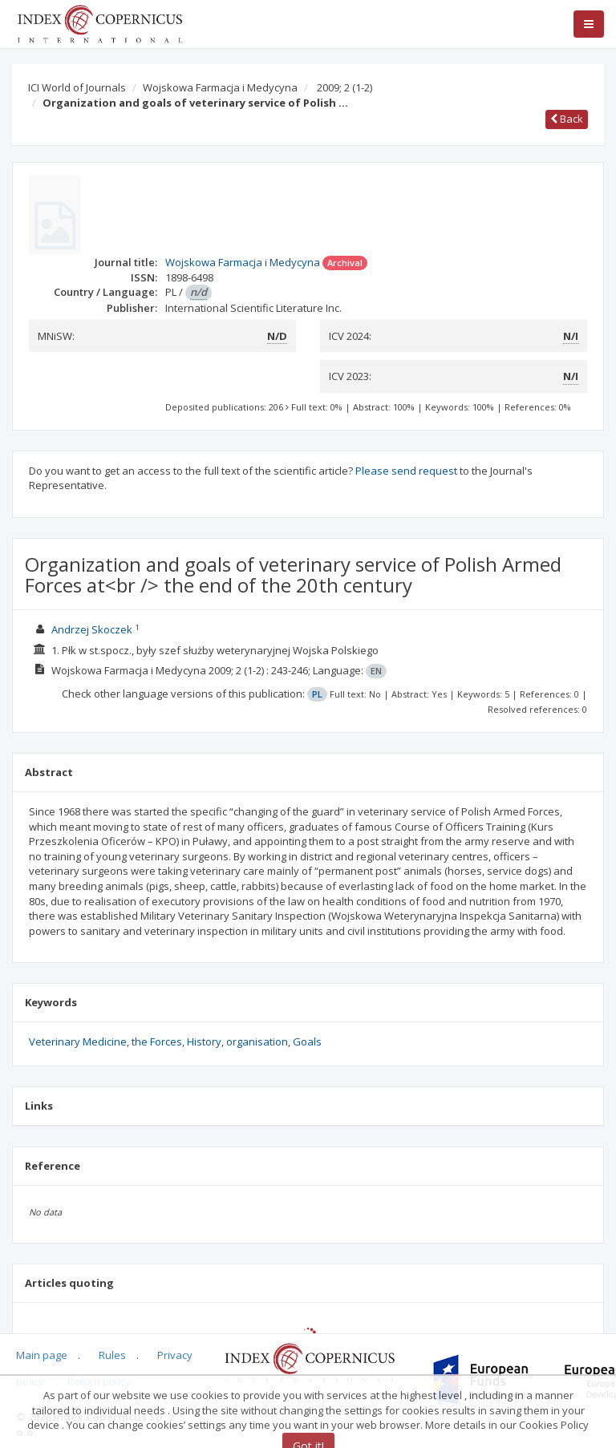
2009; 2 (344, 87)
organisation (257, 1041)
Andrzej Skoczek (91, 629)
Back (566, 118)
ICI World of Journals (77, 87)
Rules (112, 1355)
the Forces (157, 1041)
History (204, 1041)
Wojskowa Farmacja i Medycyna (220, 87)
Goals (307, 1041)
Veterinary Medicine (78, 1041)
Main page (41, 1355)
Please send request (406, 470)
